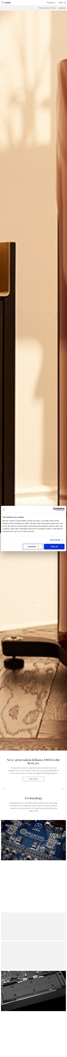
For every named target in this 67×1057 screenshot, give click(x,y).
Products (51, 3)
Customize (33, 547)
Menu (62, 3)
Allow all (54, 547)
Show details (55, 540)
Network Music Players (47, 8)
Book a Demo (33, 779)
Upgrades (62, 8)
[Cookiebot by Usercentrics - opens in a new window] (54, 509)
